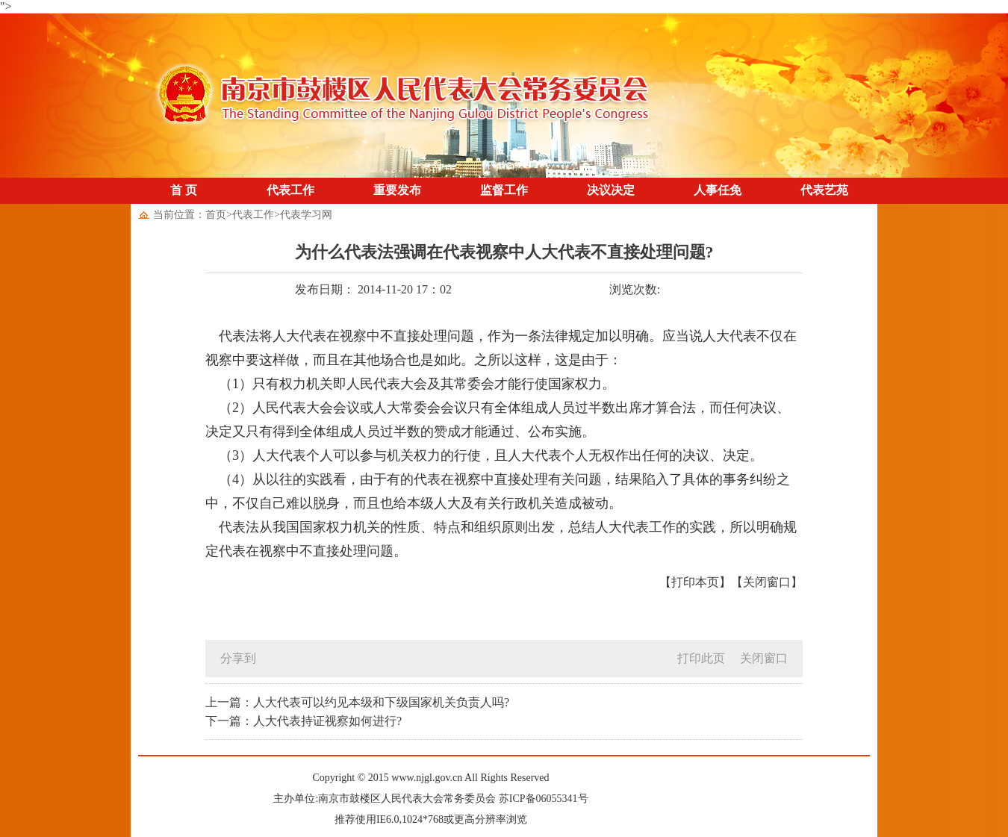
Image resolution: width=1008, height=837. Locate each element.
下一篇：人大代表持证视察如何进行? (303, 721)
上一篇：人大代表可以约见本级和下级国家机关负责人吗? (357, 702)
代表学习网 (306, 214)
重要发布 (397, 190)
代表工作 (290, 190)
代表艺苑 (824, 190)
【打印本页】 (695, 582)
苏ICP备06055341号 (543, 798)
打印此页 (701, 658)
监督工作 (504, 190)
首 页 (183, 190)
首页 (215, 214)
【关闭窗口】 (767, 582)
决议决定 (611, 190)
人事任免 (717, 190)
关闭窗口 (764, 658)
